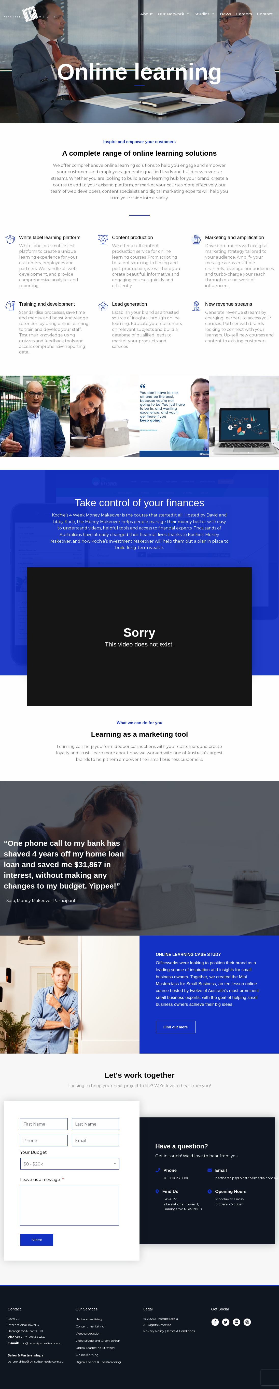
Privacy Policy (153, 1331)
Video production (88, 1333)
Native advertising (89, 1319)
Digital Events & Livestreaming (98, 1362)
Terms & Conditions (180, 1331)
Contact (265, 13)
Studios (205, 13)
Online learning (87, 1355)
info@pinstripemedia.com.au (41, 1343)
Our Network (174, 13)
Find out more (175, 1027)
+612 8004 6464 (33, 1337)
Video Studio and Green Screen (98, 1340)
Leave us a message (42, 1179)
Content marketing (90, 1326)
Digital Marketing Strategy (95, 1348)
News (225, 13)
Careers (244, 13)
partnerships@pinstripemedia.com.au (36, 1361)
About (146, 13)
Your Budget (33, 1152)
